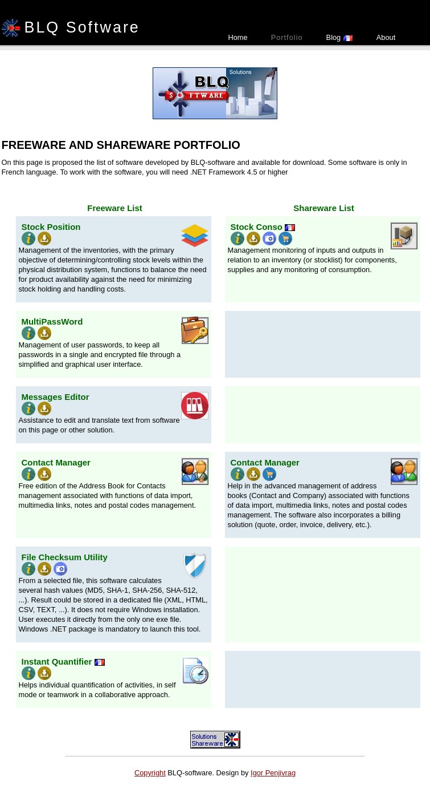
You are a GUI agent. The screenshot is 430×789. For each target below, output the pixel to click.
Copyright (150, 772)
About (385, 37)
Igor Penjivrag (273, 772)
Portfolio (287, 37)
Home (238, 37)
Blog (339, 37)
